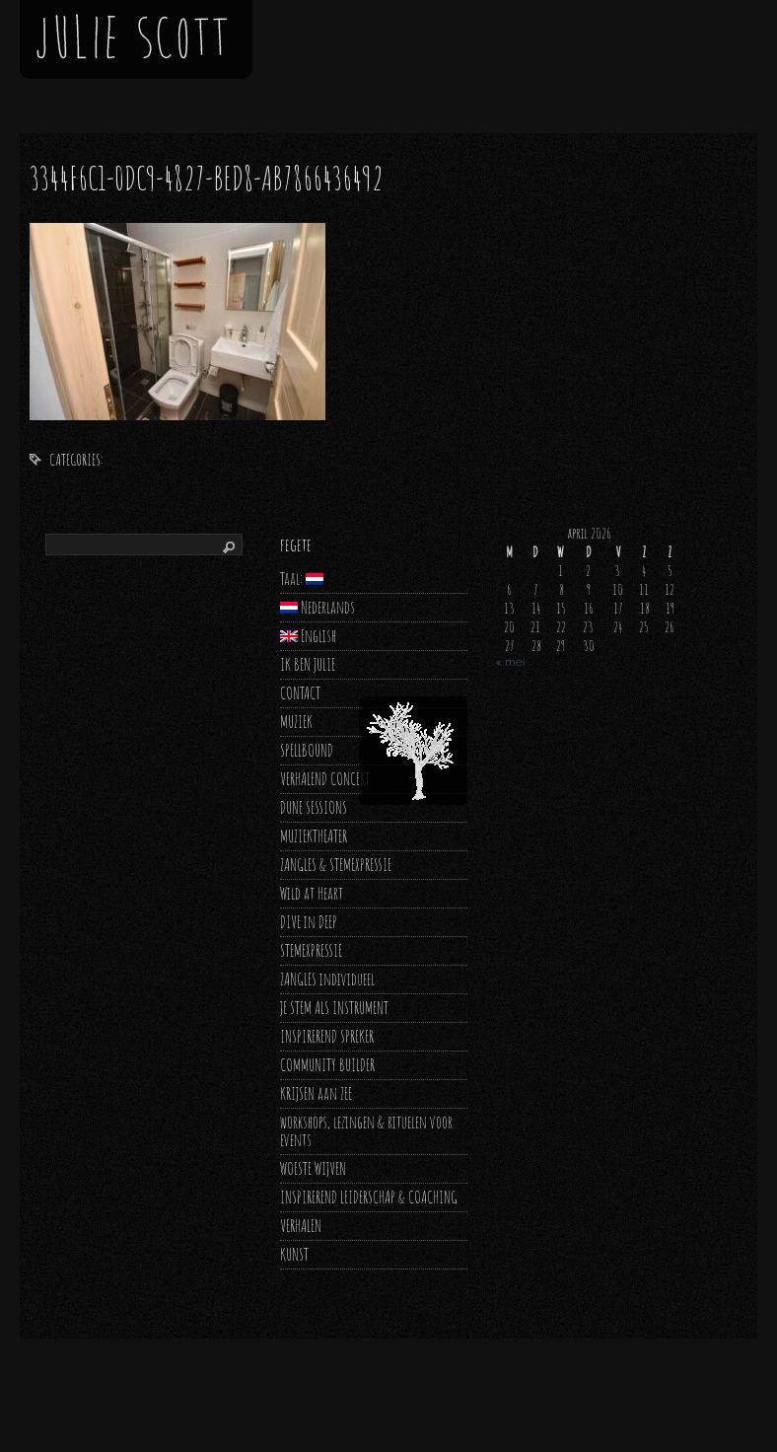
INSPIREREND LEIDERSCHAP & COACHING (369, 1197)
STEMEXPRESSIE (311, 950)
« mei (510, 662)
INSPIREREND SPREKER (327, 1036)
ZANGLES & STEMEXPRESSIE (335, 864)
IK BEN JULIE (307, 664)
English (308, 635)
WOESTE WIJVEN (313, 1168)
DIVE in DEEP (308, 921)
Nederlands (317, 607)
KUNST (294, 1254)
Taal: (301, 578)
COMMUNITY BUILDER (327, 1064)
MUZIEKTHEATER (313, 836)
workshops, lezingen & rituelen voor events (366, 1131)
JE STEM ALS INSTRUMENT (334, 1007)
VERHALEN (300, 1225)
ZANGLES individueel (327, 979)
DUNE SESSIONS (313, 807)
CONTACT (300, 693)
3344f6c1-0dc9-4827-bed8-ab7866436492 (207, 178)
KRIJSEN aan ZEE (316, 1093)
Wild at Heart (311, 893)
